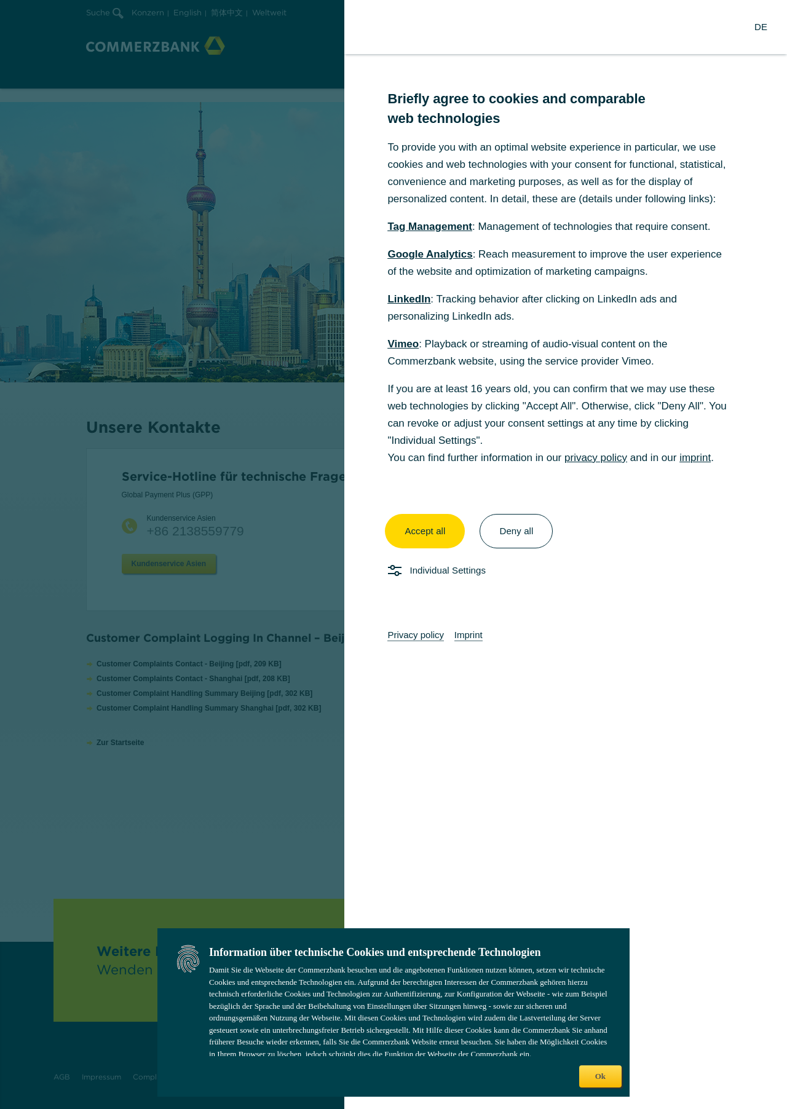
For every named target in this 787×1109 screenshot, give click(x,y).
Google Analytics (429, 254)
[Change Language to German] (760, 27)
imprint (695, 458)
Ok (600, 1076)
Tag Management (429, 226)
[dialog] (393, 554)
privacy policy (595, 458)
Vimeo (403, 344)
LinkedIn (408, 299)
